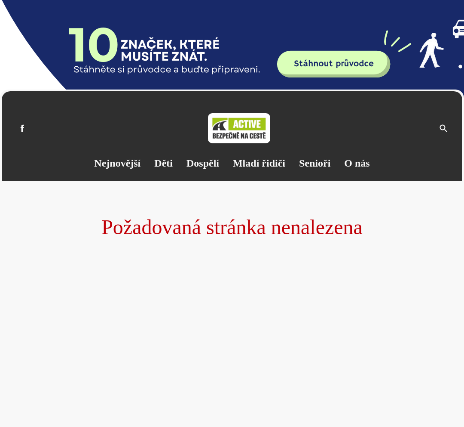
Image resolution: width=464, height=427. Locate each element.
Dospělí (202, 163)
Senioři (314, 163)
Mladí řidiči (259, 163)
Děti (163, 163)
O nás (356, 163)
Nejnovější (117, 163)
